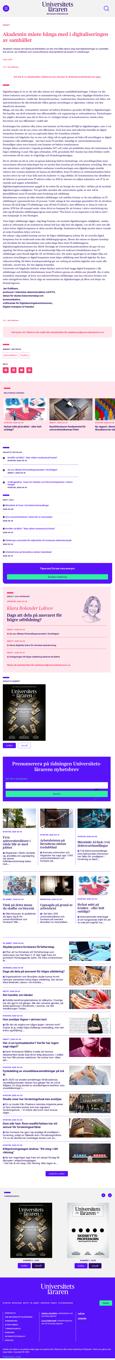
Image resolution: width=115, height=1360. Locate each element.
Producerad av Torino (12, 1357)
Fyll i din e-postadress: (17, 779)
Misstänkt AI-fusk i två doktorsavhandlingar (27, 505)
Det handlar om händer (18, 995)
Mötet (6, 991)
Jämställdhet (10, 355)
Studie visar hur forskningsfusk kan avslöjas (32, 1099)
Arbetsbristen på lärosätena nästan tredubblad (28, 552)
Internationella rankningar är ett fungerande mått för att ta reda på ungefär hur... (94, 919)
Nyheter (8, 423)
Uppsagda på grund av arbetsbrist (56, 906)
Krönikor (11, 601)
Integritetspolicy (15, 1336)
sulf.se (81, 1313)
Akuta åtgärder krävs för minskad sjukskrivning (32, 645)
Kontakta (10, 1313)
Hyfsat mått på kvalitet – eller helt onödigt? (91, 908)
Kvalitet (24, 355)
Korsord (9, 1332)
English (9, 1340)
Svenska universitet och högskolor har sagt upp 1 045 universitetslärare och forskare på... (56, 856)
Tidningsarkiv (13, 1329)
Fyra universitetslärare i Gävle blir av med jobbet (28, 517)
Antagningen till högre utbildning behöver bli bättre (34, 656)
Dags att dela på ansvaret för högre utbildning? (34, 617)
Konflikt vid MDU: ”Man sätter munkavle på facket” (33, 457)
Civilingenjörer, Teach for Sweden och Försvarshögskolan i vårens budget (40, 483)
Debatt (6, 25)
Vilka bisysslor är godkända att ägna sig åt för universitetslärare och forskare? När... (19, 917)
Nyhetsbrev (11, 1325)
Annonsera (11, 1321)
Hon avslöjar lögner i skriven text (25, 1019)
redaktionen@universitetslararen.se (85, 332)
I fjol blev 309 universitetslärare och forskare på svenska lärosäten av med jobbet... (54, 917)
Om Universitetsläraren (18, 1317)
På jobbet (7, 899)
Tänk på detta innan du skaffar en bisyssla (18, 906)
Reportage (45, 899)
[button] (6, 370)
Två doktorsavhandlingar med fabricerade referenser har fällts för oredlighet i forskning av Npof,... (93, 855)
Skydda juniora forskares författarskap (28, 946)
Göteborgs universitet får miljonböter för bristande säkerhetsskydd (38, 540)
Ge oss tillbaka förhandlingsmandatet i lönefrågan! (32, 469)
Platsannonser (66, 1303)
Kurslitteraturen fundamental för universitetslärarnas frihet (67, 428)
